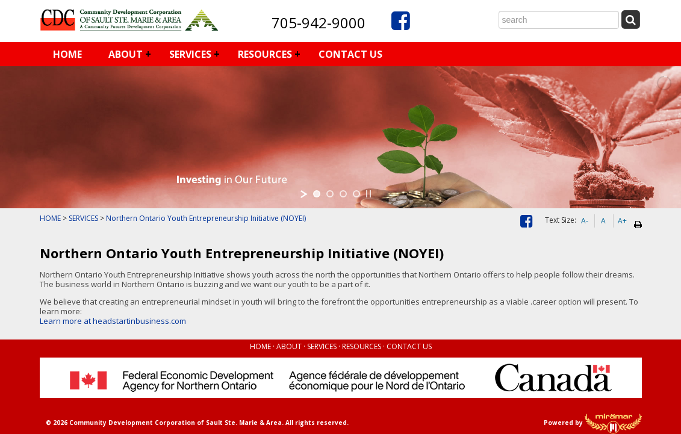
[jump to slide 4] (356, 193)
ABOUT (125, 54)
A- (584, 220)
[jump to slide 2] (330, 193)
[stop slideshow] (368, 193)
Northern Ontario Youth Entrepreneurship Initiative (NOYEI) (206, 218)
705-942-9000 (318, 23)
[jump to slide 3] (343, 193)
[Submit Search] (631, 19)
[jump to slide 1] (316, 193)
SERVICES (190, 54)
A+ (622, 220)
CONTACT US (350, 54)
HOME (67, 54)
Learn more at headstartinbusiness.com (113, 320)
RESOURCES (265, 54)
